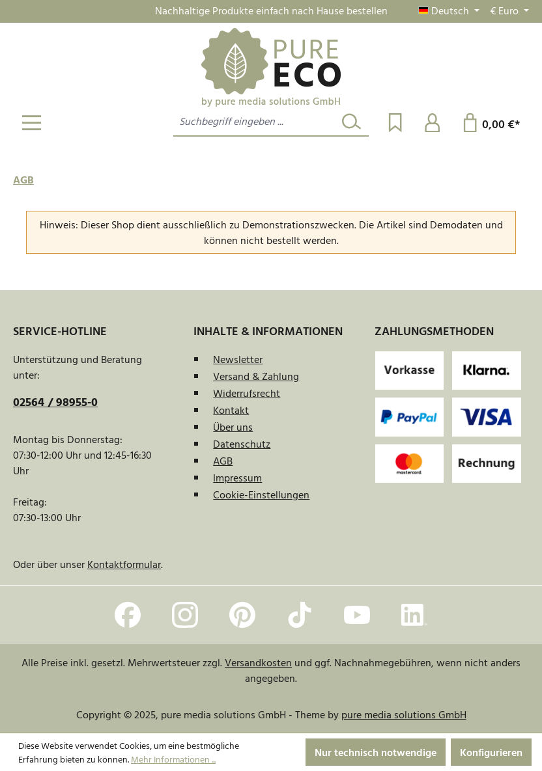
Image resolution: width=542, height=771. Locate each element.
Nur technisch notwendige (375, 752)
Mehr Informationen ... (173, 759)
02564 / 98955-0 (55, 402)
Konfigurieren (491, 752)
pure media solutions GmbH (403, 714)
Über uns (233, 427)
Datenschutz (241, 444)
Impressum (237, 477)
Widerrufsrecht (246, 393)
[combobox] (254, 122)
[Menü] (31, 122)
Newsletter (238, 359)
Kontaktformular (124, 564)
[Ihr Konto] (432, 122)
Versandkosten (258, 662)
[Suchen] (351, 122)
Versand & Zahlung (256, 376)
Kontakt (231, 410)
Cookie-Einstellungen (261, 494)
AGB (223, 460)
